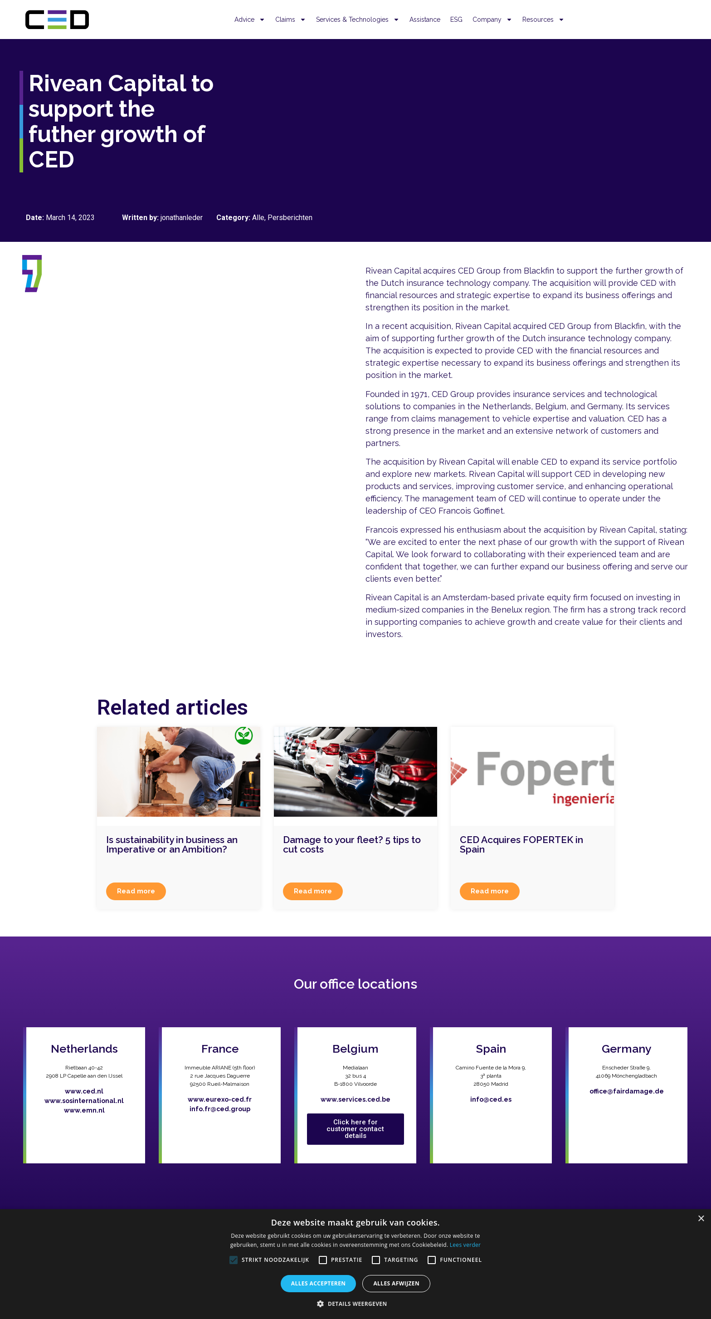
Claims (290, 19)
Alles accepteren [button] (318, 1283)
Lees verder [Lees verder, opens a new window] (465, 1245)
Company (492, 19)
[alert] (355, 1264)
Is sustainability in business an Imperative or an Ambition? (172, 844)
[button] (355, 1303)
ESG (456, 19)
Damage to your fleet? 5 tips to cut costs (352, 844)
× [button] (700, 1219)
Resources (543, 19)
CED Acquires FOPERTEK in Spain (521, 844)
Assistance (424, 19)
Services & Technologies (357, 19)
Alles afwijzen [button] (396, 1283)
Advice (249, 19)
